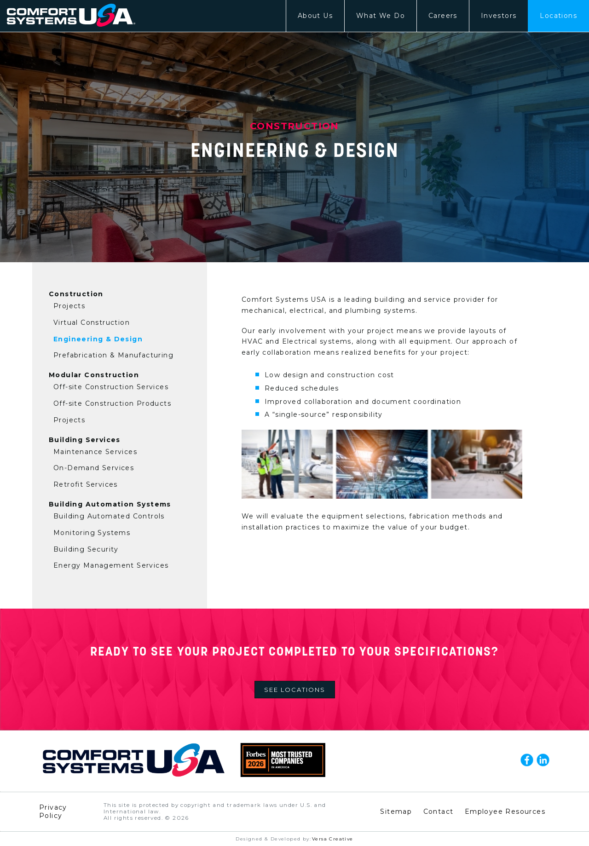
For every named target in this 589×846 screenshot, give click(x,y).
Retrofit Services (85, 484)
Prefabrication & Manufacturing (113, 355)
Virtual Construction (91, 322)
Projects (69, 306)
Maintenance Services (95, 452)
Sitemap (396, 811)
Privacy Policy (53, 811)
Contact (438, 811)
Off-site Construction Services (110, 387)
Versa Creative (332, 839)
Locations (558, 16)
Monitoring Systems (91, 533)
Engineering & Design (98, 339)
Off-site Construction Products (112, 403)
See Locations (294, 689)
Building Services (85, 440)
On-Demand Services (93, 468)
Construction (76, 294)
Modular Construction (94, 375)
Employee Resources (505, 811)
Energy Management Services (110, 565)
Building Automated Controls (109, 516)
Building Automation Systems (110, 504)
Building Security (86, 549)
